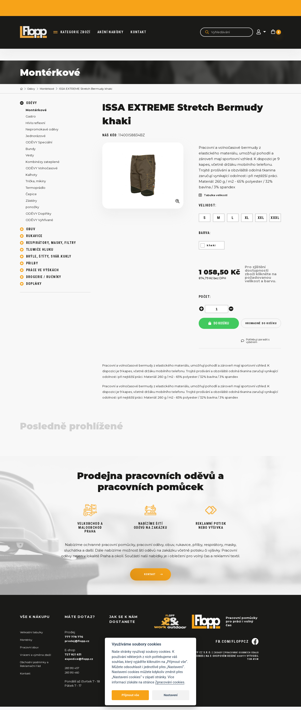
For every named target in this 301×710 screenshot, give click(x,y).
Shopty (241, 667)
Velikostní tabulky (33, 636)
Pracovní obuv (31, 651)
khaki (211, 245)
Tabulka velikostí (216, 195)
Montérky (27, 644)
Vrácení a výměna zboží (38, 658)
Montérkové (50, 89)
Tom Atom (252, 670)
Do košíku (218, 325)
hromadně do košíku (261, 325)
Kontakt (141, 32)
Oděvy (32, 89)
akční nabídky (113, 32)
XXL (261, 218)
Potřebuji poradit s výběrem (257, 345)
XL (247, 218)
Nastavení (171, 695)
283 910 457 (73, 672)
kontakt (150, 579)
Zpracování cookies (169, 682)
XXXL (275, 218)
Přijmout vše (130, 695)
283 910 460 (74, 676)
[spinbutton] (217, 309)
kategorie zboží (78, 32)
